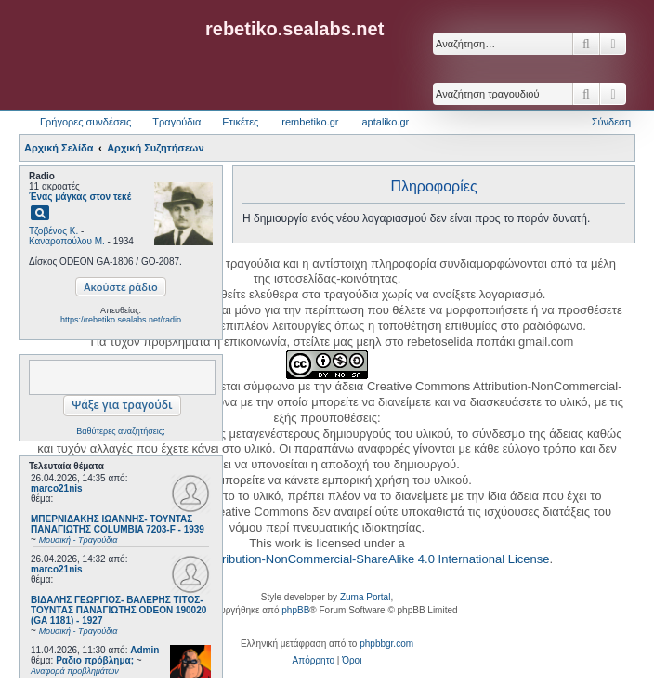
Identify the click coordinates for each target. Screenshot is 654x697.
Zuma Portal (365, 597)
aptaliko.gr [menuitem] (385, 121)
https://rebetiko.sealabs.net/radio (120, 319)
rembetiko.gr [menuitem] (309, 121)
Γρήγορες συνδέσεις (85, 121)
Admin (144, 650)
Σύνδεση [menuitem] (611, 121)
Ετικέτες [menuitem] (240, 121)
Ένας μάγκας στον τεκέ (80, 196)
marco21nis (57, 488)
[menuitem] (313, 660)
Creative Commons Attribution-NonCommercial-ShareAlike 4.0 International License (325, 559)
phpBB (295, 610)
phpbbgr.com (386, 643)
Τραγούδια (176, 121)
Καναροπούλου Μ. (67, 241)
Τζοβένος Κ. (53, 231)
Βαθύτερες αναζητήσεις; (120, 431)
